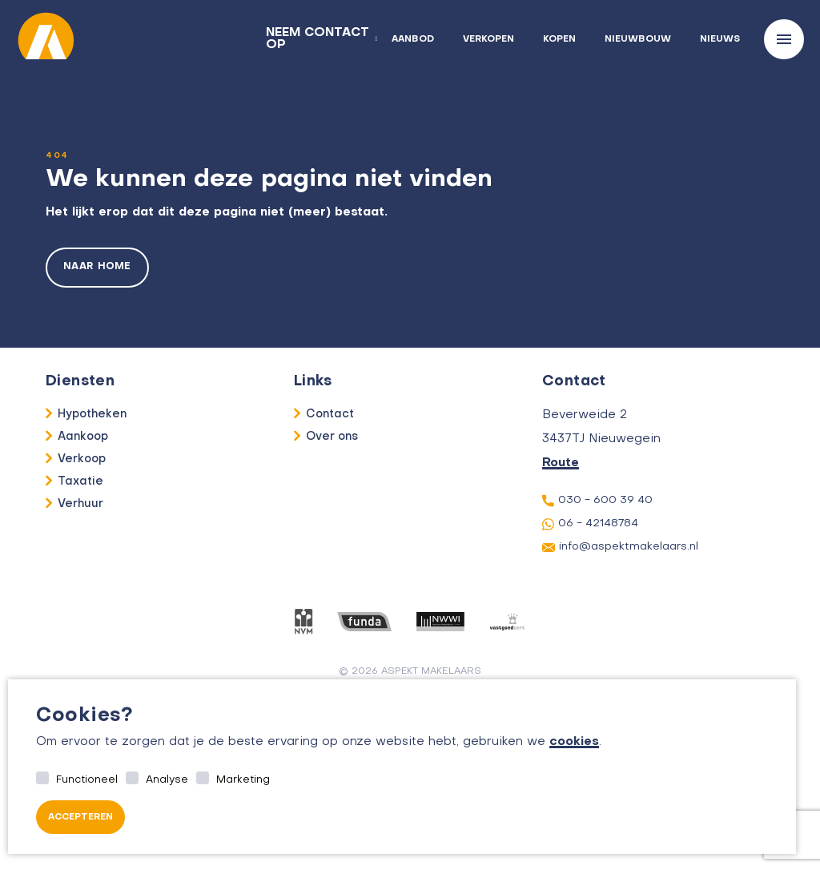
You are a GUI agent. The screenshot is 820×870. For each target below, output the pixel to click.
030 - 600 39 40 (597, 500)
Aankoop (83, 436)
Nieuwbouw (638, 39)
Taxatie (80, 481)
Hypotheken (92, 414)
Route (560, 463)
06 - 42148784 (590, 524)
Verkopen (488, 39)
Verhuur (80, 504)
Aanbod (413, 39)
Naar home (97, 267)
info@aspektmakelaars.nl (620, 547)
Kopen (559, 39)
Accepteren (80, 817)
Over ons (332, 436)
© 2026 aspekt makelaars (410, 671)
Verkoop (82, 459)
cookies (574, 741)
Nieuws (720, 39)
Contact (330, 414)
